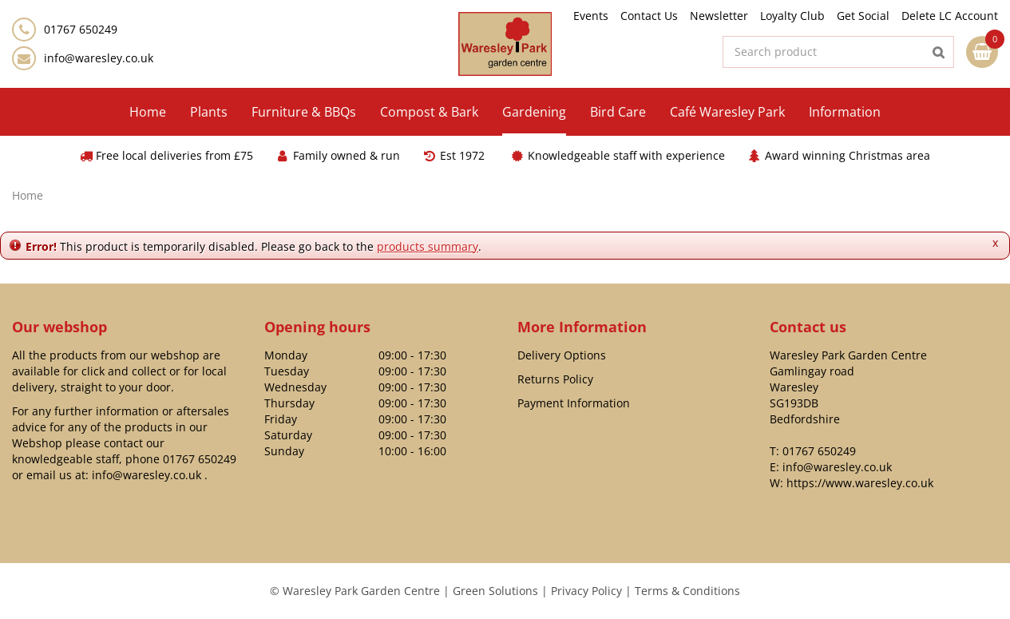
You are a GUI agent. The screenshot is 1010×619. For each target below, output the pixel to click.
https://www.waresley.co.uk (859, 482)
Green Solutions (495, 590)
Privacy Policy (586, 590)
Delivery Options (561, 355)
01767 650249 (199, 458)
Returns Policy (555, 379)
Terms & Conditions (687, 590)
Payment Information (573, 403)
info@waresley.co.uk (98, 57)
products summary (427, 246)
